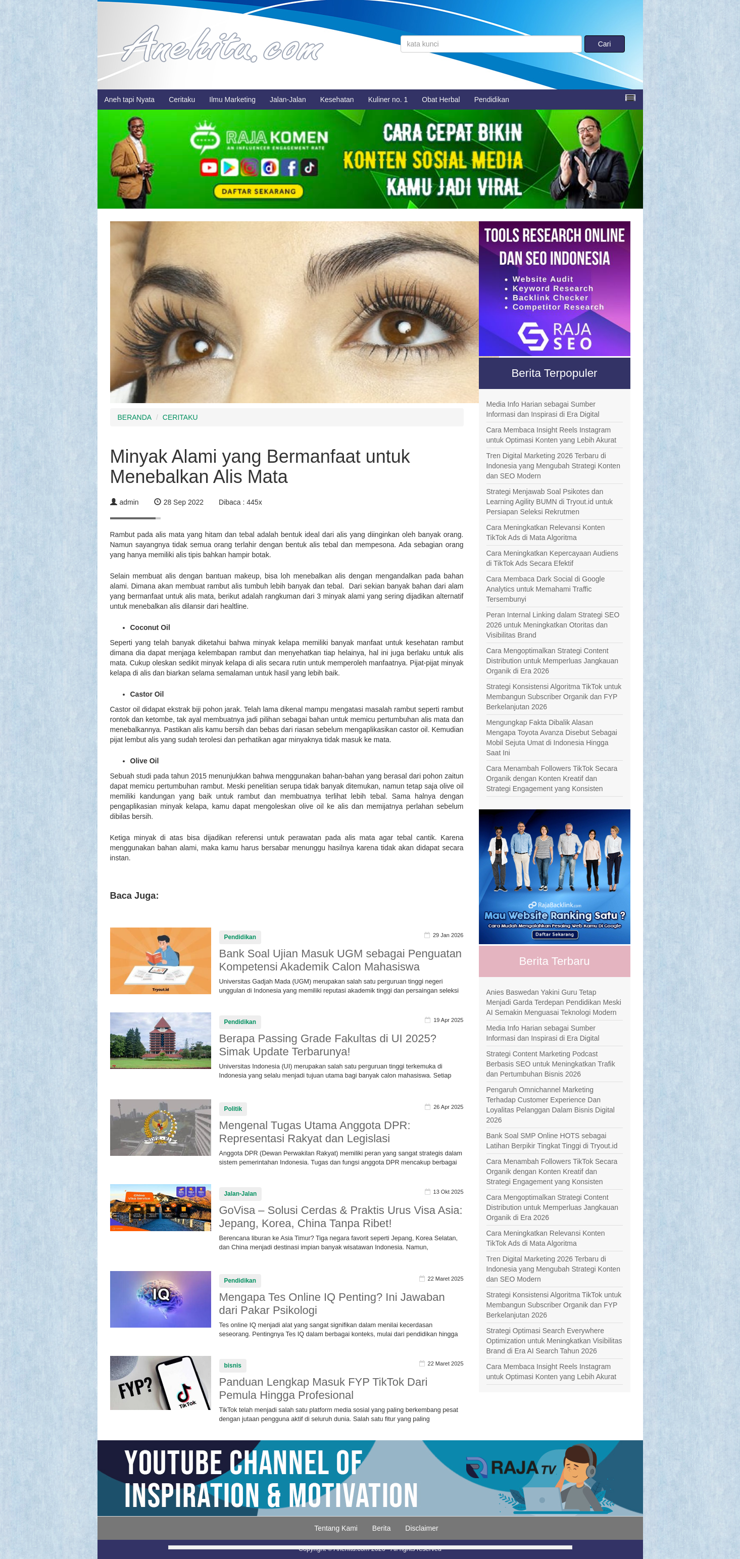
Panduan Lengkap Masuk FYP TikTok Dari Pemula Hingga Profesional (323, 1388)
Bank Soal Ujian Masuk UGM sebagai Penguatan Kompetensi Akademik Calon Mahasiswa (340, 960)
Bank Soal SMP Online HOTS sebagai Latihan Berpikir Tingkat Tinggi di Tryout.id (552, 1141)
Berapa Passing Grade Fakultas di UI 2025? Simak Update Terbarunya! (327, 1045)
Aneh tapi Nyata (130, 99)
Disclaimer (421, 1528)
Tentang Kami (336, 1528)
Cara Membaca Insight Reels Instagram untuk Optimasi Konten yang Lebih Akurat (551, 435)
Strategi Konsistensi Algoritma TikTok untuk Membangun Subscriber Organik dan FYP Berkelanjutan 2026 (554, 697)
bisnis (232, 1365)
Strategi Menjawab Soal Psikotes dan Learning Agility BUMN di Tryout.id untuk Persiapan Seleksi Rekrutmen (549, 502)
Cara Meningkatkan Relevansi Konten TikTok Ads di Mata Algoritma (545, 532)
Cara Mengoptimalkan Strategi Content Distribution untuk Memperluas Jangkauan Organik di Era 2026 (552, 661)
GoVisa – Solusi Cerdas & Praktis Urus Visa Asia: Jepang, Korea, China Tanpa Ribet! (341, 1217)
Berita (381, 1528)
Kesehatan (337, 99)
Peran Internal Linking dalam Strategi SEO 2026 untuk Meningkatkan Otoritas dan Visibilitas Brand (553, 625)
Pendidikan (491, 99)
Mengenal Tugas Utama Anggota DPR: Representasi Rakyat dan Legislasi (315, 1132)
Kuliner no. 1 (388, 99)
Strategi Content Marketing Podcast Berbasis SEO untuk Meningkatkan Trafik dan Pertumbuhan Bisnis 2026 (550, 1064)
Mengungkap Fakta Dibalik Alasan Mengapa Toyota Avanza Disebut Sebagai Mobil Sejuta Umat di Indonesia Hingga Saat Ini (551, 737)
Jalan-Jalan (288, 99)
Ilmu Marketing (232, 99)
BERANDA (135, 417)
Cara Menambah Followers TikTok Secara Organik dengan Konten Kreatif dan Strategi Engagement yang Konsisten (552, 778)
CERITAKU (180, 417)
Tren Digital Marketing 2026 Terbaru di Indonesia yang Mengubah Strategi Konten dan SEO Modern (553, 466)
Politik (233, 1108)
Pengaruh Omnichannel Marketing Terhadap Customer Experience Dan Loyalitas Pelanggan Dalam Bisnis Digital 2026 (550, 1105)
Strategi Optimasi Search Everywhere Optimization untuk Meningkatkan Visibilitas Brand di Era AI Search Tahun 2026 (554, 1341)
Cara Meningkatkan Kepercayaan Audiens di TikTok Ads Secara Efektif (552, 558)
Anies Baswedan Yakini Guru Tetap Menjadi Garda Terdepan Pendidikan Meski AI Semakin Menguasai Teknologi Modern (553, 1002)
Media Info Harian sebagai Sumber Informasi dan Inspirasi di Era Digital (543, 409)
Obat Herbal (441, 99)
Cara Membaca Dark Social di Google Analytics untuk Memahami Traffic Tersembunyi (545, 589)
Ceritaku (182, 99)
